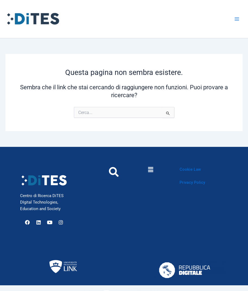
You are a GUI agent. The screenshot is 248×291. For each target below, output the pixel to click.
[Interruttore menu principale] (237, 19)
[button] (150, 170)
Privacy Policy (192, 182)
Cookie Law (190, 169)
